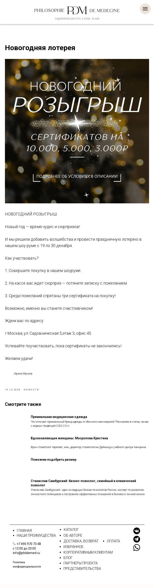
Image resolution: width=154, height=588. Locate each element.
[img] (14, 547)
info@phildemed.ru (26, 557)
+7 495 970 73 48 (29, 548)
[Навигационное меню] (145, 8)
